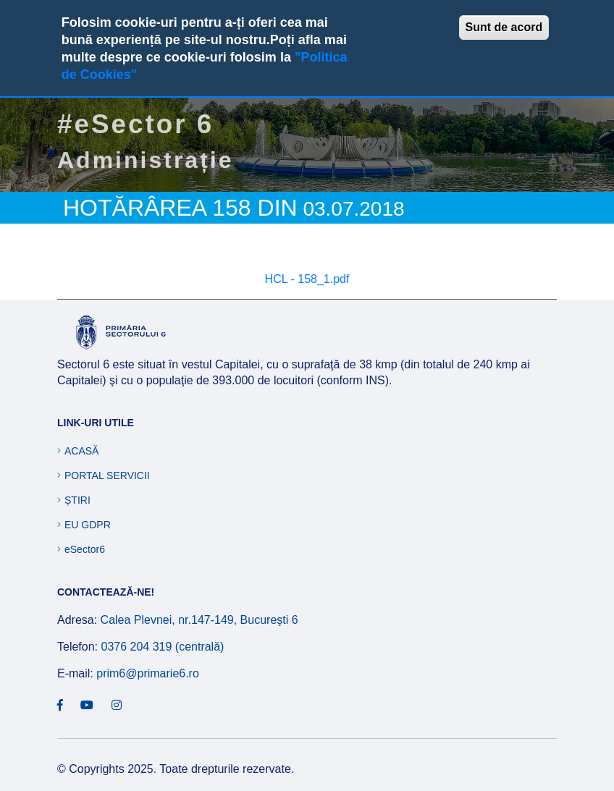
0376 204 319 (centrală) (162, 646)
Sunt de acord (504, 27)
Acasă (81, 451)
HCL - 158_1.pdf (307, 279)
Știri (77, 500)
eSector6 (84, 549)
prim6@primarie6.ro (147, 673)
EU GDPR (87, 524)
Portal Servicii (107, 475)
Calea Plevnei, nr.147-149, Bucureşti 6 (199, 620)
